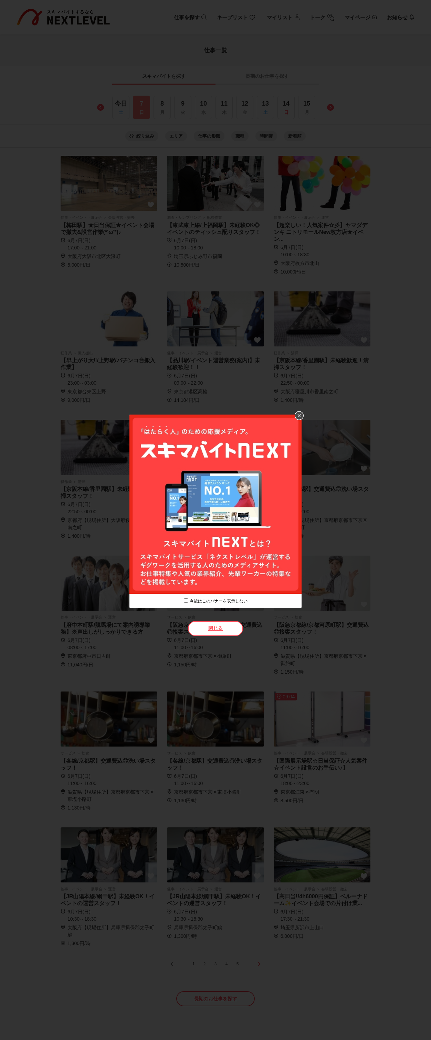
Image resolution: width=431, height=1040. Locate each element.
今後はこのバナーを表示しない (219, 601)
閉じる (215, 628)
